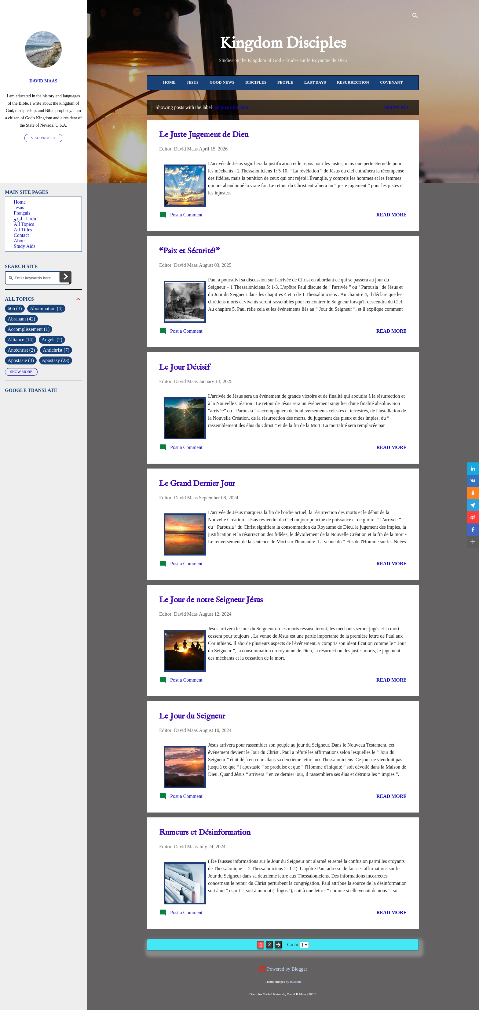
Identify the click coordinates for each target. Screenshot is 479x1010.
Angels (52, 339)
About (20, 240)
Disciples (255, 82)
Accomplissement (28, 329)
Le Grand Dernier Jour (197, 484)
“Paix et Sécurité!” (189, 251)
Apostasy (55, 360)
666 (15, 308)
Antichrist (56, 350)
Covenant (391, 82)
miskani (295, 981)
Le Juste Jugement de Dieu (203, 135)
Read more (391, 214)
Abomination (46, 308)
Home (169, 82)
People (285, 82)
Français (22, 212)
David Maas (43, 80)
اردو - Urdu (25, 218)
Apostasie (21, 360)
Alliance (21, 339)
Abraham (21, 319)
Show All (397, 107)
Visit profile (43, 138)
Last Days (315, 82)
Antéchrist (21, 350)
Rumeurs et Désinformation (204, 832)
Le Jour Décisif (184, 367)
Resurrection (353, 82)
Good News (222, 82)
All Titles (23, 229)
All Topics (24, 224)
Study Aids (24, 246)
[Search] (415, 16)
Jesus (193, 82)
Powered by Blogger (282, 969)
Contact (21, 235)
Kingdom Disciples (283, 44)
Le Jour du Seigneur (192, 716)
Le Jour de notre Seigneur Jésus (211, 600)
